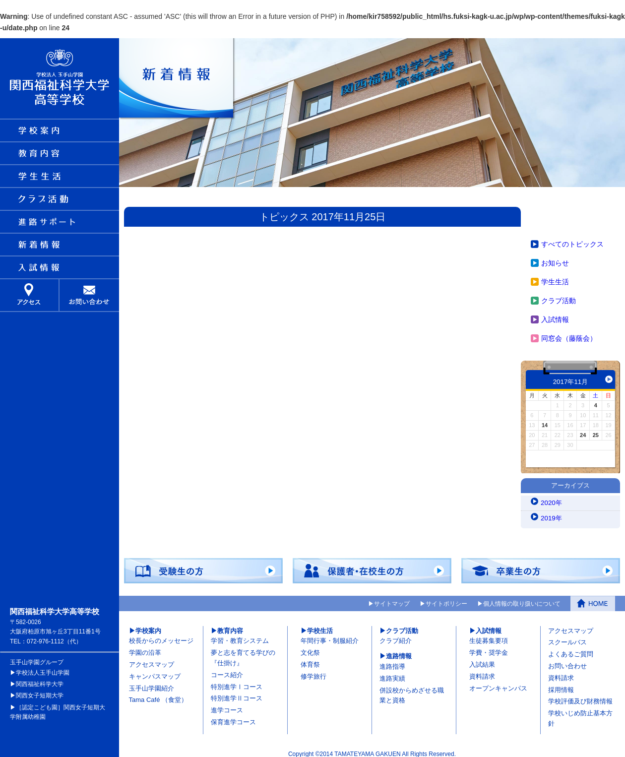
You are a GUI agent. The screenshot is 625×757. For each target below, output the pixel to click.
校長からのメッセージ (161, 636)
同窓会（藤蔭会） (569, 334)
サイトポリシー (446, 599)
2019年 (552, 514)
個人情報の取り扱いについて (522, 599)
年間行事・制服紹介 (330, 636)
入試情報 (555, 315)
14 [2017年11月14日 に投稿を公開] (545, 421)
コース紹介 (227, 670)
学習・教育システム (240, 636)
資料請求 (482, 672)
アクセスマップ (151, 660)
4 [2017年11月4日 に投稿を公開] (595, 401)
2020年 (552, 499)
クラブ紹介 (395, 636)
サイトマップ (392, 599)
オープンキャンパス (498, 684)
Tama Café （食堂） (158, 695)
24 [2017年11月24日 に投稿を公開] (583, 431)
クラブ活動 (558, 296)
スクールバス (567, 638)
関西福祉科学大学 (39, 679)
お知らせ (555, 258)
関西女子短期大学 (39, 691)
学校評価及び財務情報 (580, 697)
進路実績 (392, 674)
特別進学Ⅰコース (236, 682)
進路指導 (392, 662)
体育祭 (310, 660)
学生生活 (555, 277)
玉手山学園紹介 (151, 684)
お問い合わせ (567, 661)
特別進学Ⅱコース (236, 694)
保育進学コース (233, 717)
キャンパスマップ (155, 672)
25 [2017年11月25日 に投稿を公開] (596, 431)
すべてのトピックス (572, 240)
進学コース (227, 705)
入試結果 (482, 660)
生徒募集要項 (488, 636)
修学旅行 (313, 672)
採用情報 (561, 685)
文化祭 (310, 648)
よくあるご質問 (570, 649)
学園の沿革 (145, 648)
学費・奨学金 (488, 648)
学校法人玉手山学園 (42, 668)
